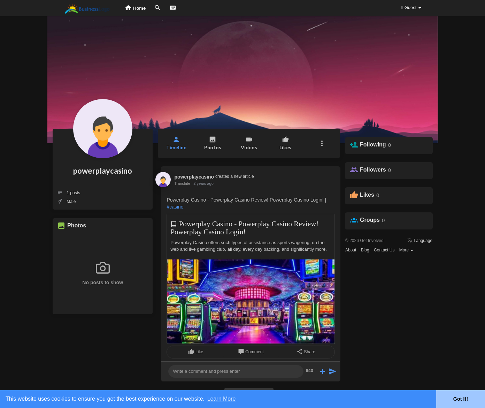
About (350, 250)
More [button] (406, 250)
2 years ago (203, 183)
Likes (367, 195)
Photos (76, 225)
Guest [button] (411, 7)
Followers (373, 170)
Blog (365, 250)
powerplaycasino (102, 170)
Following (373, 145)
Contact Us (384, 250)
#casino (175, 207)
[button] (321, 143)
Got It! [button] (460, 399)
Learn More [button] (221, 399)
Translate (182, 183)
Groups (370, 220)
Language (419, 240)
